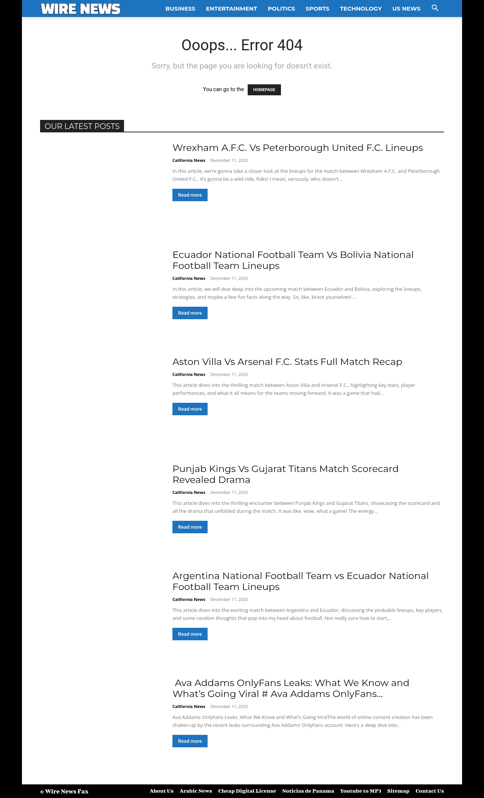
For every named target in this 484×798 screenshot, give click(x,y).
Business (180, 8)
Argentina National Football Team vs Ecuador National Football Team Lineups (300, 581)
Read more (190, 195)
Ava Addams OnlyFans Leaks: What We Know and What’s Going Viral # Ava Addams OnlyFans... (291, 688)
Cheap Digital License (247, 790)
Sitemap (398, 790)
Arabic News (196, 790)
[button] (435, 8)
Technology (361, 8)
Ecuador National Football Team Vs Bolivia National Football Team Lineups (293, 260)
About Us (162, 790)
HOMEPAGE (264, 89)
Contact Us (430, 790)
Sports (317, 8)
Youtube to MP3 (360, 790)
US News (406, 8)
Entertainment (231, 8)
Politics (281, 8)
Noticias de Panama (308, 790)
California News (188, 160)
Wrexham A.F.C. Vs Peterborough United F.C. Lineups (297, 147)
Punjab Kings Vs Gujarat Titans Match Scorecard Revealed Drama (285, 474)
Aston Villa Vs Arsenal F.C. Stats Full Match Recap (287, 361)
